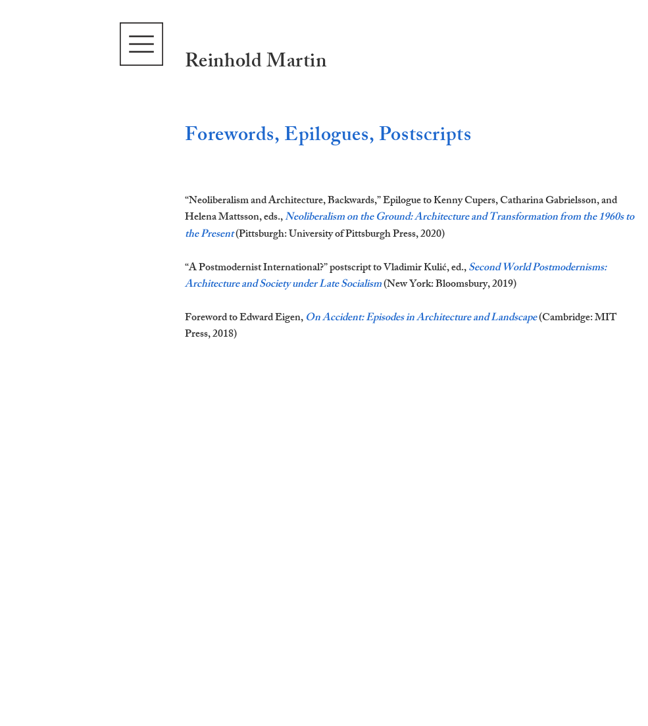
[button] (141, 44)
